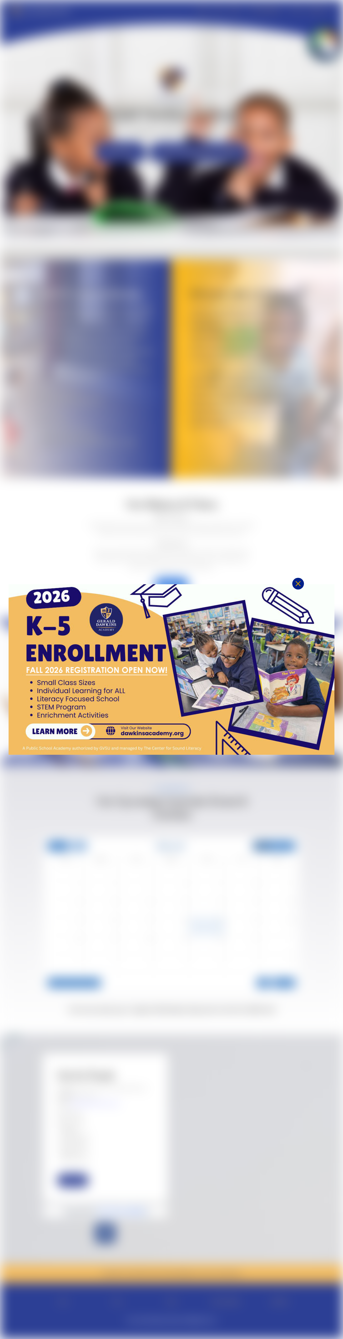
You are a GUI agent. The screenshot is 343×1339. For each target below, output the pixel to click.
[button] (298, 601)
